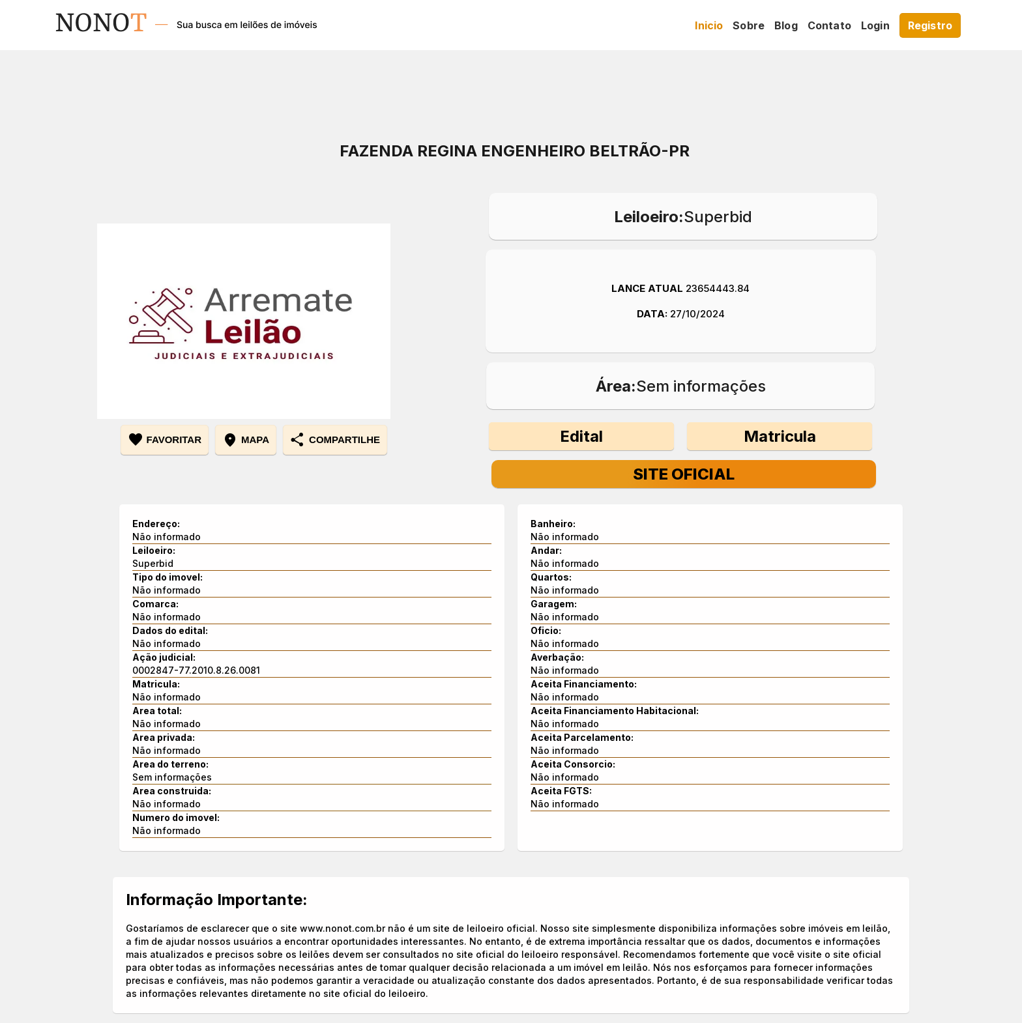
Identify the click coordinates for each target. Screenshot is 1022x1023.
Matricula (780, 436)
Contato (829, 25)
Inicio (709, 25)
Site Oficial (684, 474)
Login (875, 25)
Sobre (749, 25)
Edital (581, 436)
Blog (786, 25)
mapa (245, 440)
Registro (930, 25)
